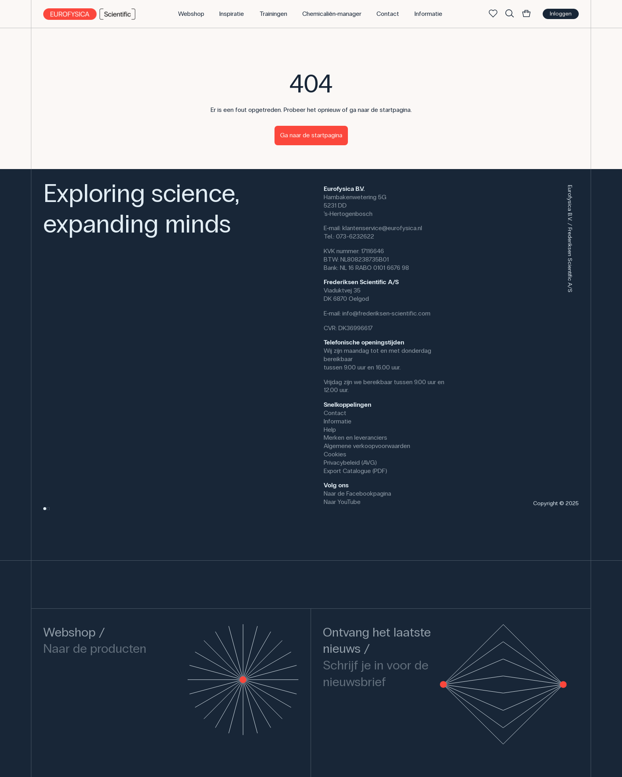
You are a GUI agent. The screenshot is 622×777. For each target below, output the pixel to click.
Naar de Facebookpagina (357, 493)
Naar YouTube (342, 502)
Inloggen (561, 13)
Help (330, 429)
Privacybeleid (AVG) (350, 462)
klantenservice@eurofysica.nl (382, 228)
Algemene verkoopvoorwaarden (367, 446)
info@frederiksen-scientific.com (386, 313)
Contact (335, 413)
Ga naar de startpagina (311, 135)
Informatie (337, 421)
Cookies (335, 454)
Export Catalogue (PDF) (355, 471)
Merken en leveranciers (355, 437)
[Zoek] (509, 14)
